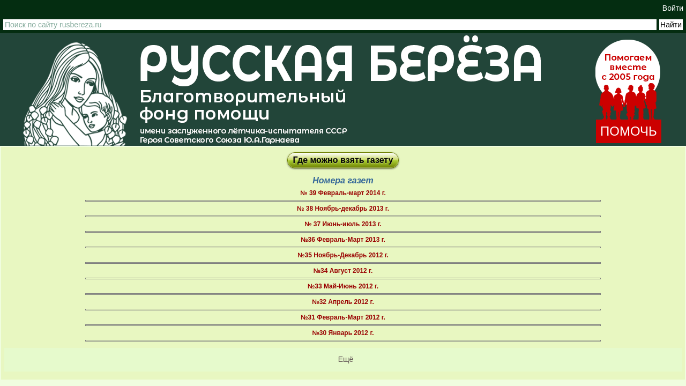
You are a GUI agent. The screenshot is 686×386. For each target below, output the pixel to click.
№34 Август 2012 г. (343, 270)
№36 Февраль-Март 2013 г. (343, 239)
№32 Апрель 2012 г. (343, 302)
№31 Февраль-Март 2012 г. (343, 317)
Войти (672, 8)
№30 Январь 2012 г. (343, 333)
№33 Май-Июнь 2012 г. (343, 286)
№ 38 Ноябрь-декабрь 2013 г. (343, 208)
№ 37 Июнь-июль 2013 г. (343, 224)
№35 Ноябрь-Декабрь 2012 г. (343, 255)
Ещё (346, 359)
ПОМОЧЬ (628, 131)
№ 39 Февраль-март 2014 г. (343, 193)
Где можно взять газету (343, 160)
